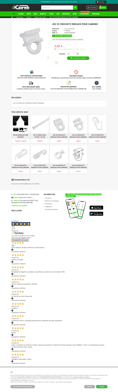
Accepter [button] (101, 386)
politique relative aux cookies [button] (81, 377)
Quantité (62, 54)
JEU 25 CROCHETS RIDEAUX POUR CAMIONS (59, 136)
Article (54, 31)
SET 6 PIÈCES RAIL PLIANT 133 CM (39, 136)
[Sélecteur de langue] (101, 2)
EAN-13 (55, 33)
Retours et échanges (52, 201)
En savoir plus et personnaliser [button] (23, 386)
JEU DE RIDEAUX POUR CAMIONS (20, 136)
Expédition (48, 207)
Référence (55, 29)
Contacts (48, 198)
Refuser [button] (89, 386)
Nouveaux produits (51, 209)
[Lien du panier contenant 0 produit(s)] (103, 7)
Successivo (24, 240)
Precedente (15, 240)
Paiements (48, 204)
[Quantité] (73, 54)
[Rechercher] (59, 7)
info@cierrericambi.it (25, 197)
